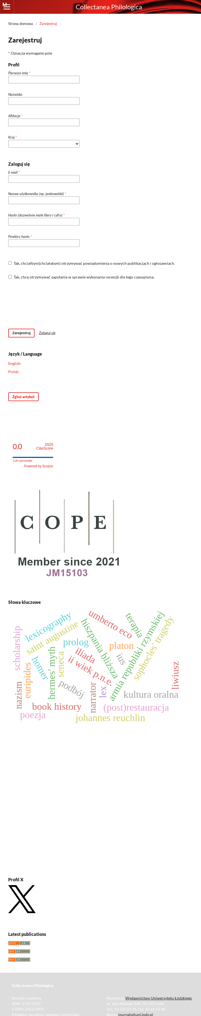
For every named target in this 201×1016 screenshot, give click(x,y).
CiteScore (44, 447)
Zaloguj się (47, 333)
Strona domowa (20, 23)
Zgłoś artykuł (23, 397)
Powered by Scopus (38, 466)
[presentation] (50, 304)
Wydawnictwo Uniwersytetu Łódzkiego (158, 998)
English (14, 363)
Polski (13, 371)
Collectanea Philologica (109, 7)
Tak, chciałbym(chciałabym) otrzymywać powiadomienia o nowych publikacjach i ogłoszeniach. (91, 263)
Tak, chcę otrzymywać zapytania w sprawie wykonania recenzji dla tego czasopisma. (81, 277)
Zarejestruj (21, 333)
